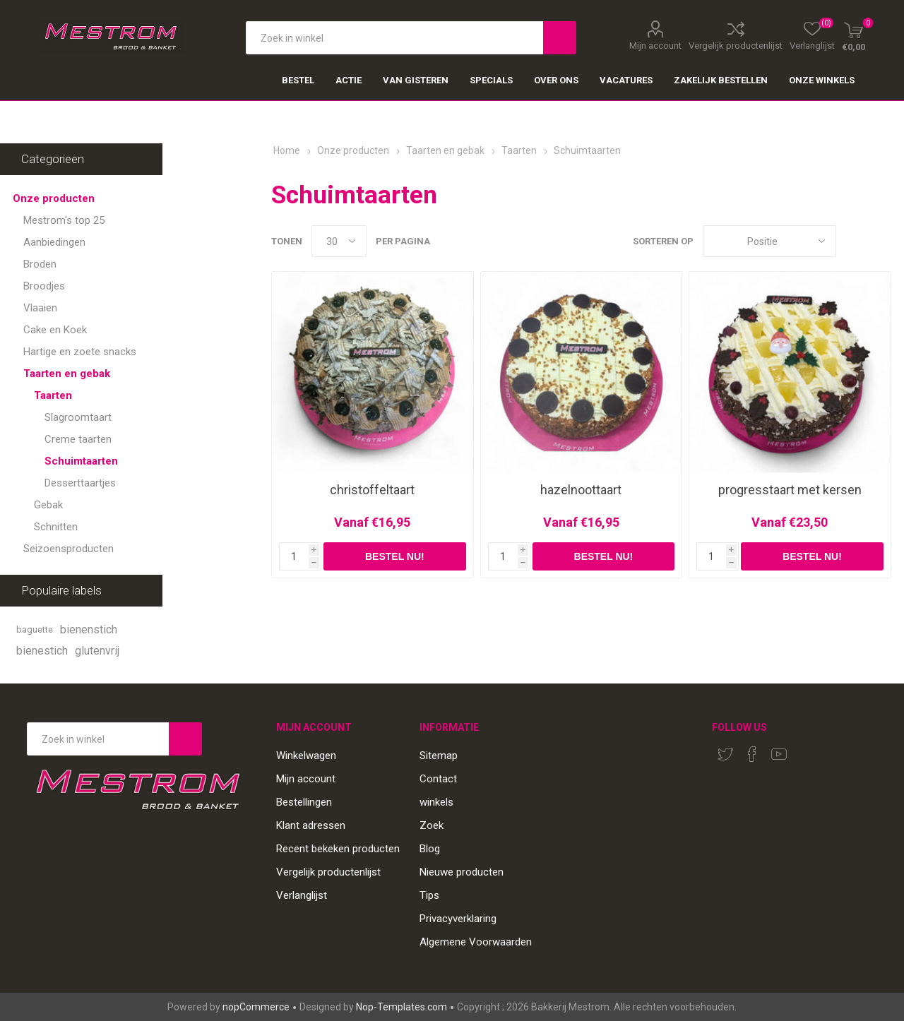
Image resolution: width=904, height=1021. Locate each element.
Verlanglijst (301, 895)
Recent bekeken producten (338, 848)
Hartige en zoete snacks (79, 351)
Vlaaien (40, 307)
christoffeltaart (372, 490)
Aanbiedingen (54, 242)
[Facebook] (752, 754)
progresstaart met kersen (790, 490)
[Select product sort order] (769, 241)
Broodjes (44, 286)
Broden (39, 264)
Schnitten (56, 526)
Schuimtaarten (81, 461)
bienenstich (88, 629)
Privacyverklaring (458, 918)
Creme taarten (78, 439)
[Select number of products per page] (339, 241)
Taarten (53, 395)
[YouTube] (779, 754)
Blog (430, 848)
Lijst (880, 241)
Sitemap (439, 755)
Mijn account (655, 45)
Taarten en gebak (66, 373)
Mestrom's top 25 (64, 220)
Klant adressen (310, 825)
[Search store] (98, 739)
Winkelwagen (306, 755)
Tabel (853, 241)
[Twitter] (725, 754)
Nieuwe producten (462, 872)
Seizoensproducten (68, 548)
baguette (34, 629)
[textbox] (394, 37)
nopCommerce (256, 1007)
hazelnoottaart (581, 490)
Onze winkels (822, 80)
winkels (436, 802)
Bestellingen (304, 802)
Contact (438, 778)
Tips (429, 895)
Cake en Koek (55, 329)
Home (286, 150)
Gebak (48, 504)
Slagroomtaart (78, 417)
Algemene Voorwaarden (476, 942)
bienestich (42, 650)
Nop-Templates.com (401, 1007)
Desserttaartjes (80, 483)
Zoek (432, 825)
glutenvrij (97, 650)
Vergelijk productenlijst (736, 45)
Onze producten (54, 198)
